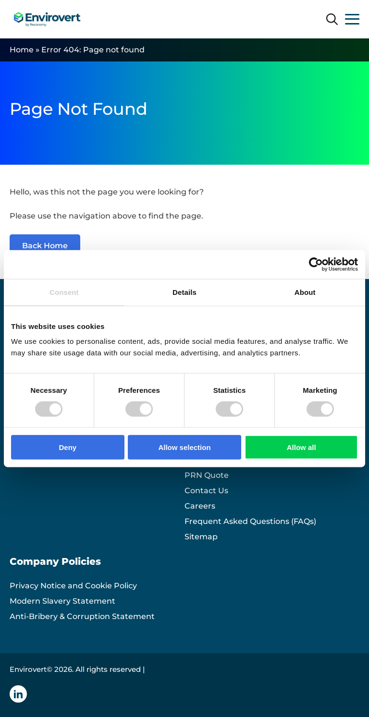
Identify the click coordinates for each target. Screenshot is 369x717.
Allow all (301, 447)
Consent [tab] (64, 292)
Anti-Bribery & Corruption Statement (82, 616)
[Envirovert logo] (47, 19)
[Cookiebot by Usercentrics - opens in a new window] (316, 264)
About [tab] (305, 292)
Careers (199, 505)
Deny (67, 447)
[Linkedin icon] (18, 694)
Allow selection (184, 447)
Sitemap (201, 536)
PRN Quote (206, 475)
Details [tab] (184, 292)
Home (22, 49)
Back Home (45, 245)
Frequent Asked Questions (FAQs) (250, 521)
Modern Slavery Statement (62, 601)
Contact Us (206, 490)
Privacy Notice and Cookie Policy (73, 585)
